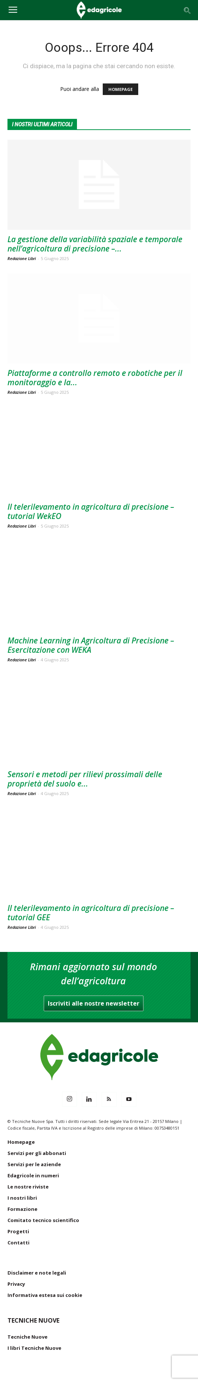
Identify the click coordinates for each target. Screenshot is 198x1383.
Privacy (16, 1284)
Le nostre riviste (28, 1186)
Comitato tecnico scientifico (43, 1220)
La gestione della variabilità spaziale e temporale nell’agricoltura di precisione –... (94, 244)
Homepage (21, 1142)
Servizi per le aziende (34, 1164)
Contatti (18, 1242)
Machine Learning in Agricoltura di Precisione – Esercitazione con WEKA (90, 645)
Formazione (22, 1209)
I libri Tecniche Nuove (34, 1348)
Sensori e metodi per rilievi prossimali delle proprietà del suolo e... (84, 779)
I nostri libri (22, 1197)
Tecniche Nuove (27, 1336)
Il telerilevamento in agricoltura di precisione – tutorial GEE (90, 912)
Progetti (18, 1231)
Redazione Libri (21, 258)
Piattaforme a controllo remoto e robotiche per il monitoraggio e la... (94, 377)
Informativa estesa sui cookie (44, 1295)
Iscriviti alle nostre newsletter (93, 1003)
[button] (187, 10)
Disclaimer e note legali (36, 1272)
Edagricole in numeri (33, 1175)
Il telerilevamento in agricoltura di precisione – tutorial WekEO (90, 511)
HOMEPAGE (120, 89)
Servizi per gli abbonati (36, 1153)
